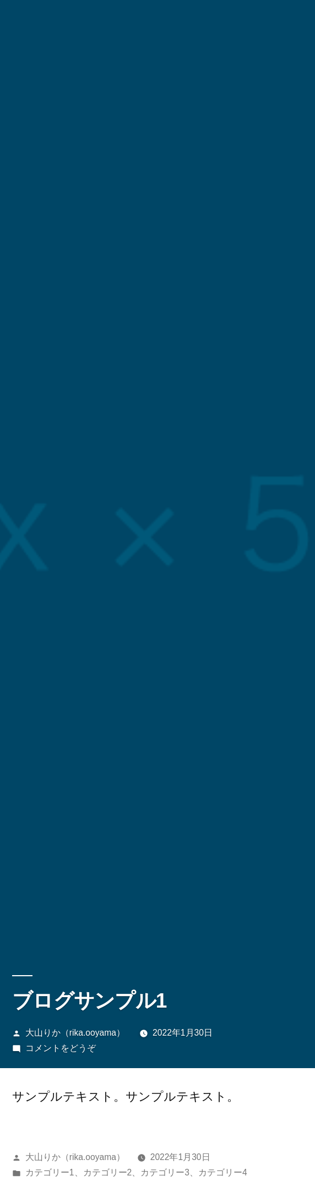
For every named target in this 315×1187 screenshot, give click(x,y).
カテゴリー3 (164, 1172)
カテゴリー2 (107, 1172)
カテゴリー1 (49, 1172)
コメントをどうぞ (60, 1048)
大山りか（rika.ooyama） (75, 1032)
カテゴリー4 (222, 1172)
